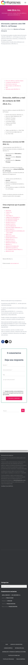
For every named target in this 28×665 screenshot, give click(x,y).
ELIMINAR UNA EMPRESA (7, 486)
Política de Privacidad (8, 659)
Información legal (19, 648)
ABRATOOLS (9, 234)
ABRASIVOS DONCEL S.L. (11, 242)
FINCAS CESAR (9, 598)
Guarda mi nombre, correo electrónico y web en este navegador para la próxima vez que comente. (13, 393)
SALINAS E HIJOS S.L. (11, 224)
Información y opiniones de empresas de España (14, 651)
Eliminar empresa (8, 648)
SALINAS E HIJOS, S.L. (11, 222)
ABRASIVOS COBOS (10, 236)
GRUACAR (9, 600)
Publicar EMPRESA (20, 659)
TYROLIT (8, 214)
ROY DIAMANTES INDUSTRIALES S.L (14, 249)
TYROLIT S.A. (9, 212)
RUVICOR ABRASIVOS (11, 226)
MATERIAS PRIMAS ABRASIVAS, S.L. (14, 227)
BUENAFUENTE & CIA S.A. (12, 237)
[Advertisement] (14, 63)
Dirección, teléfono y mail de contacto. (15, 80)
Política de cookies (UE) (14, 655)
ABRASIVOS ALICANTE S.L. (12, 247)
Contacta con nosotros (16, 644)
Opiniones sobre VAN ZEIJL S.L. (13, 89)
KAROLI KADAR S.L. (10, 229)
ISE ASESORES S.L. (16, 595)
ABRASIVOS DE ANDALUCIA (12, 246)
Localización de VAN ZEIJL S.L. (13, 82)
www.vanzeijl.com (14, 263)
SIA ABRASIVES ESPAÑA (11, 220)
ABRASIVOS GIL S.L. (10, 239)
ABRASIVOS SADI (10, 251)
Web (7, 87)
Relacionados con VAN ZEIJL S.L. (13, 85)
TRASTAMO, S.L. (9, 215)
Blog (7, 644)
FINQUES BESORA (11, 603)
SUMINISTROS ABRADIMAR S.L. (13, 217)
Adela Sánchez (6, 595)
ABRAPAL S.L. (9, 244)
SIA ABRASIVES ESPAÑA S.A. (12, 219)
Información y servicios (11, 84)
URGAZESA (8, 210)
